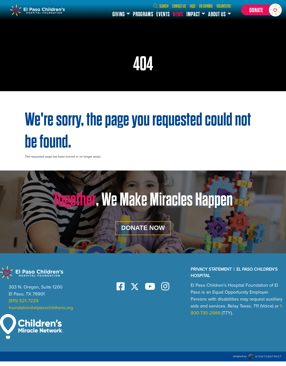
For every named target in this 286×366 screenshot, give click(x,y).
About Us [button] (218, 14)
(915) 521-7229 (23, 305)
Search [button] (162, 6)
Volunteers (225, 6)
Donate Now (143, 229)
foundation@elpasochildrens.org (41, 312)
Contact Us (180, 6)
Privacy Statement (211, 274)
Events (164, 14)
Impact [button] (194, 14)
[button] (261, 10)
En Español (207, 6)
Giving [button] (120, 14)
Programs (144, 14)
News (179, 14)
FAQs (194, 6)
